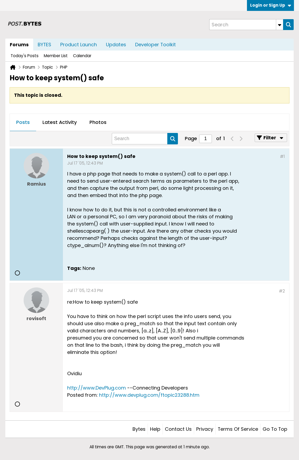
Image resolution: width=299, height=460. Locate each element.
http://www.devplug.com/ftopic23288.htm (149, 395)
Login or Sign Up (270, 5)
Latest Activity (59, 122)
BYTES (44, 44)
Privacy (204, 429)
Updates (116, 44)
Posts (23, 122)
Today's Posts (25, 55)
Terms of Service (238, 429)
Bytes (139, 429)
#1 (282, 156)
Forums (19, 44)
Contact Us (178, 429)
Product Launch (78, 44)
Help (155, 429)
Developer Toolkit (155, 44)
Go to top (275, 429)
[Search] (246, 24)
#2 (282, 291)
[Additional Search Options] (279, 24)
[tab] (23, 122)
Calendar (82, 55)
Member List (56, 55)
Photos (97, 122)
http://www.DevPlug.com (96, 387)
